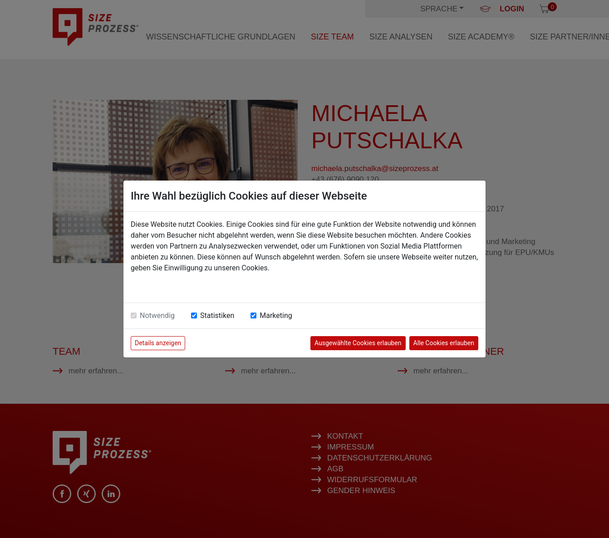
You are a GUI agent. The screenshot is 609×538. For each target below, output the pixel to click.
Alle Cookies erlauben (443, 343)
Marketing (276, 315)
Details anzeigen (158, 343)
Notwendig (157, 315)
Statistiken (217, 315)
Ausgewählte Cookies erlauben (358, 343)
